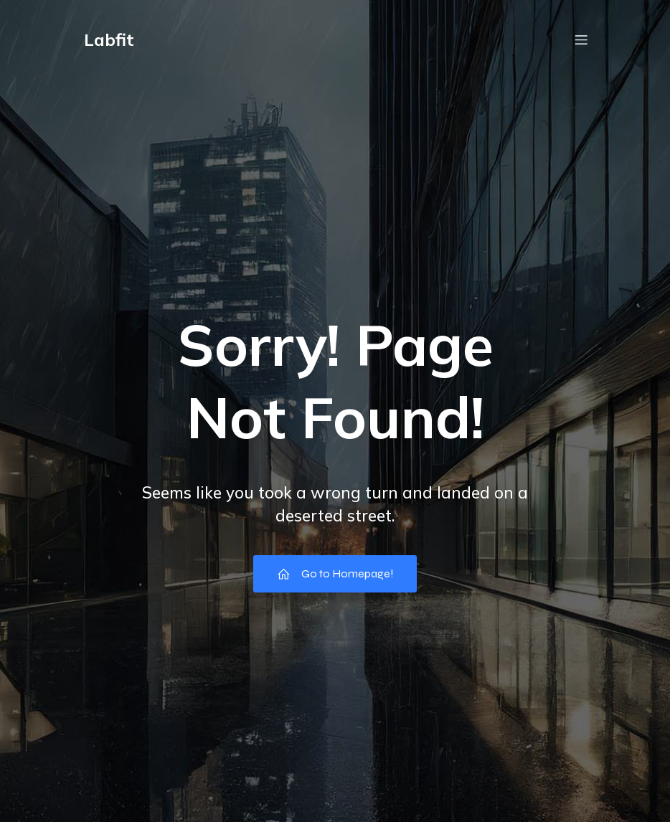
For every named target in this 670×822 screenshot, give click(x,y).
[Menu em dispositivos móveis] (581, 39)
